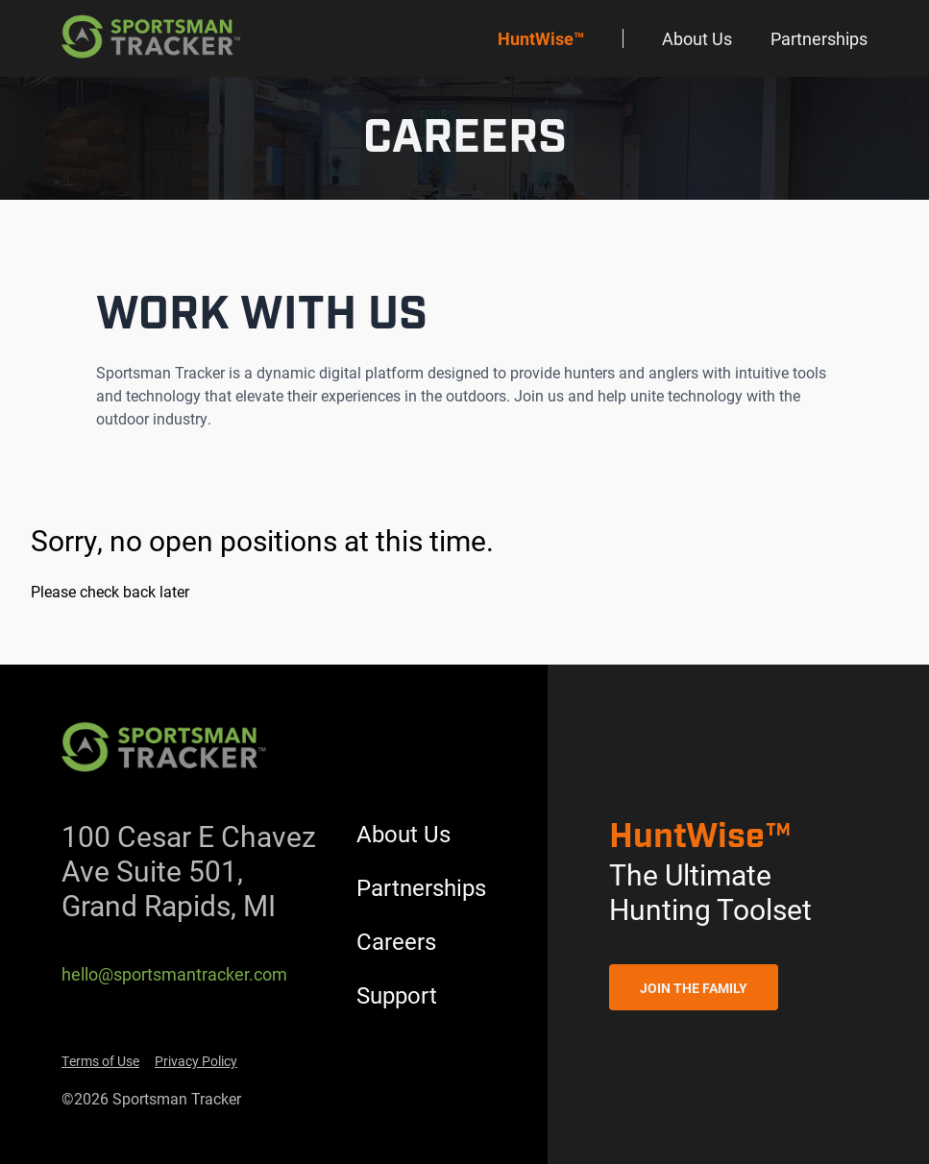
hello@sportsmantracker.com (174, 973)
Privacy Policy (196, 1061)
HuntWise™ (541, 38)
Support (396, 995)
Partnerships (819, 38)
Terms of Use (100, 1061)
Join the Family (693, 988)
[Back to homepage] (152, 38)
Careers (396, 941)
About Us (697, 38)
